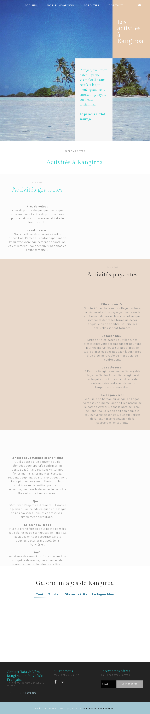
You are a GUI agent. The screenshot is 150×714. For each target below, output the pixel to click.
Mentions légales (106, 709)
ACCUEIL (31, 5)
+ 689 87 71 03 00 (21, 695)
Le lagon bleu (103, 594)
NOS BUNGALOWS (60, 5)
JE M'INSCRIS (130, 687)
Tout (40, 594)
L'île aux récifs (75, 594)
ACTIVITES (91, 5)
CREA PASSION (89, 709)
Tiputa (53, 594)
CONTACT (118, 5)
